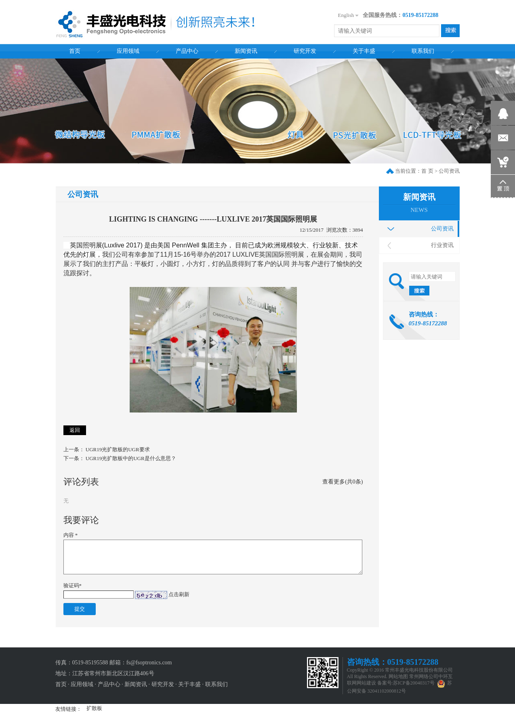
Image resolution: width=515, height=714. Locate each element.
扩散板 (94, 708)
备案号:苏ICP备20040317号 (406, 683)
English (346, 15)
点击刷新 (178, 594)
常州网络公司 (423, 676)
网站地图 (398, 676)
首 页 (427, 171)
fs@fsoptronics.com (149, 663)
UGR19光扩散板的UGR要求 (118, 449)
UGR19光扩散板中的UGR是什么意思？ (131, 458)
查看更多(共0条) (342, 482)
